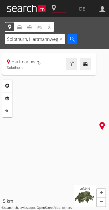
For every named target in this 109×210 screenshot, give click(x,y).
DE (82, 9)
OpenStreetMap (48, 208)
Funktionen (7, 111)
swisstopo (27, 208)
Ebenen (7, 98)
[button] (101, 193)
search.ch (11, 208)
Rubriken (7, 86)
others (67, 208)
